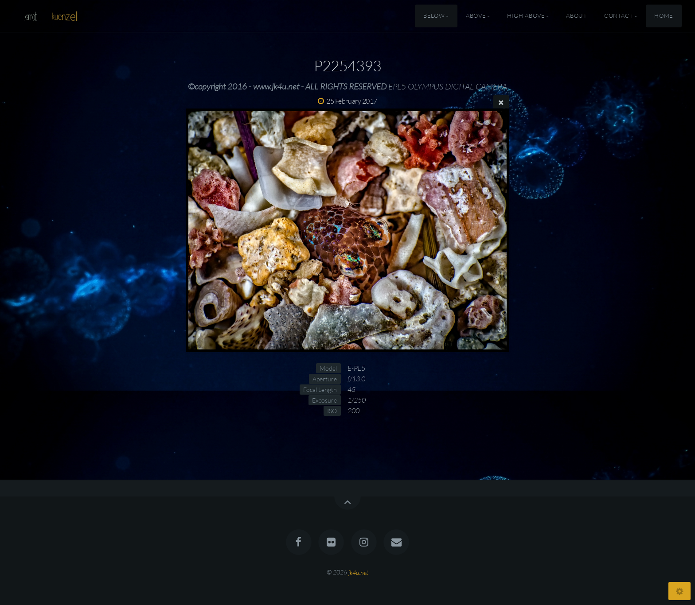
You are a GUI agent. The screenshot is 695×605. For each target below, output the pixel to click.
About (576, 15)
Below (434, 15)
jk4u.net (358, 572)
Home (663, 15)
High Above (526, 15)
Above (476, 15)
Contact (618, 15)
